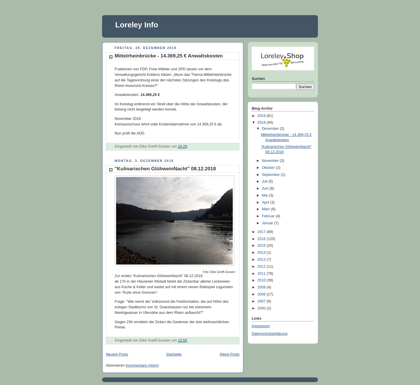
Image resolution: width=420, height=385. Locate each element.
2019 (262, 116)
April (266, 202)
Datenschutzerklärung (270, 334)
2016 (262, 239)
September (271, 175)
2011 (262, 274)
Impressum (261, 326)
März (266, 209)
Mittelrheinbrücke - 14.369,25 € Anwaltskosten (169, 56)
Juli (265, 181)
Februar (269, 216)
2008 (262, 294)
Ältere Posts (229, 354)
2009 (262, 287)
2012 (262, 267)
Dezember (271, 129)
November (271, 161)
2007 (262, 301)
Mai (265, 195)
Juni (266, 188)
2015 (262, 246)
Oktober (269, 168)
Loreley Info (136, 24)
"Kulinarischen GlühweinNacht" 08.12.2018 (165, 169)
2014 (262, 253)
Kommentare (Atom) (142, 365)
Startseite (174, 354)
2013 (262, 260)
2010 (262, 280)
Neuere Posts (117, 354)
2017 (262, 232)
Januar (268, 223)
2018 (262, 122)
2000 (262, 308)
